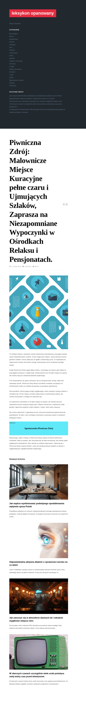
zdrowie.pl (12, 85)
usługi (11, 77)
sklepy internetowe (15, 69)
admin (36, 266)
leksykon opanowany (33, 13)
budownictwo (13, 39)
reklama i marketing (15, 61)
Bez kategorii (13, 34)
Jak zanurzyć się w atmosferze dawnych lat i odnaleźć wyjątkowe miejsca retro (35, 101)
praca (11, 55)
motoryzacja (13, 53)
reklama (12, 58)
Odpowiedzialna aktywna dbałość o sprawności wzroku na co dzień (31, 98)
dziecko (11, 42)
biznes (11, 36)
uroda (11, 75)
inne (10, 47)
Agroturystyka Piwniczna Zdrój (38, 428)
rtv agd (11, 66)
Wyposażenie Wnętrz (16, 80)
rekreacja (12, 64)
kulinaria (12, 50)
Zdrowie (12, 83)
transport (12, 72)
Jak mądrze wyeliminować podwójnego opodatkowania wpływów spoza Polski (35, 96)
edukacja (12, 45)
